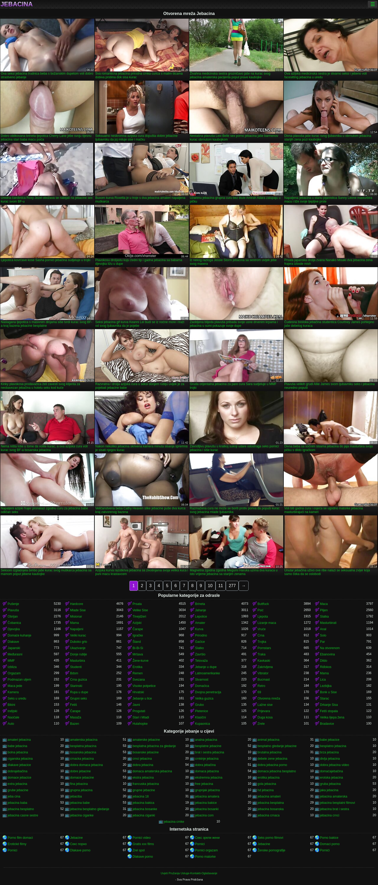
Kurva (199, 629)
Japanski (14, 648)
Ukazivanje (78, 648)
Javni (136, 705)
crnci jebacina (142, 758)
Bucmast (264, 679)
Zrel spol (139, 850)
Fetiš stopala (329, 711)
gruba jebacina (330, 784)
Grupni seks (78, 698)
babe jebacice (329, 740)
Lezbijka (326, 686)
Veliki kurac (78, 635)
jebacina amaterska (333, 796)
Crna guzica (78, 679)
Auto (11, 724)
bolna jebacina (18, 752)
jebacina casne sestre (23, 815)
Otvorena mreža (269, 698)
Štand (137, 642)
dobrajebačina (17, 771)
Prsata (137, 604)
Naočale (13, 717)
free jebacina (204, 784)
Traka (261, 654)
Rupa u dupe (79, 692)
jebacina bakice (206, 803)
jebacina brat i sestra (334, 809)
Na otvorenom (330, 648)
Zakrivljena (265, 667)
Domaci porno (330, 844)
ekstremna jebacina (208, 777)
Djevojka (14, 629)
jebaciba (76, 796)
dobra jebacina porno (272, 765)
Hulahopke (140, 724)
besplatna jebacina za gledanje (154, 746)
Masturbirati (328, 623)
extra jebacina (17, 784)
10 (210, 585)
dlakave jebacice (19, 765)
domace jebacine (82, 777)
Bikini (11, 705)
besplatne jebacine (208, 746)
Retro (261, 686)
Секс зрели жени (207, 838)
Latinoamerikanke (207, 673)
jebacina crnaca (269, 815)
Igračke (138, 635)
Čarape (138, 629)
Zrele (261, 724)
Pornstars (264, 648)
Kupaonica (202, 724)
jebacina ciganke (81, 815)
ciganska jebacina (20, 758)
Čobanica (14, 623)
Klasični (200, 717)
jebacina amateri (269, 796)
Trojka (262, 642)
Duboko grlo (78, 642)
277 (232, 585)
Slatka (324, 616)
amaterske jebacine (146, 740)
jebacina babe (80, 803)
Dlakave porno (80, 850)
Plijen (324, 610)
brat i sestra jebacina (209, 752)
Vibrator (263, 673)
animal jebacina (268, 740)
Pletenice (201, 711)
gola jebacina (267, 784)
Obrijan (13, 616)
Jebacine (76, 838)
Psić (261, 610)
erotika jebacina (269, 777)
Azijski (137, 623)
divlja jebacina (330, 758)
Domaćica (202, 686)
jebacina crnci (329, 815)
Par (322, 642)
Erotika (137, 667)
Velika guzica (204, 698)
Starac (324, 698)
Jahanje (200, 610)
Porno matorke (205, 856)
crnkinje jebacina (206, 758)
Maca (324, 604)
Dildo (323, 661)
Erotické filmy (17, 844)
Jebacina (17, 4)
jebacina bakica (143, 803)
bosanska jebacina (83, 752)
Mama (74, 623)
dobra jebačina (205, 765)
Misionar (76, 616)
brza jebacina (329, 752)
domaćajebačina (331, 771)
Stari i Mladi (141, 717)
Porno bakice (329, 838)
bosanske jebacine (146, 752)
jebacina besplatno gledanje (89, 809)
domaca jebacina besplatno (277, 771)
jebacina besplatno (21, 809)
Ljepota (263, 616)
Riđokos (325, 667)
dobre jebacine (80, 771)
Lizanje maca (267, 623)
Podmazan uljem (19, 679)
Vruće (262, 629)
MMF (11, 661)
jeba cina (14, 796)
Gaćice (200, 642)
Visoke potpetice (144, 686)
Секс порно (78, 844)
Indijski (12, 711)
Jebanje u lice (142, 698)
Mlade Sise (78, 610)
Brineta (200, 604)
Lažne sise (265, 705)
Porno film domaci (20, 838)
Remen (138, 673)
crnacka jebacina (82, 758)
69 (259, 692)
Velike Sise (140, 610)
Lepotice (201, 616)
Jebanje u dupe (206, 667)
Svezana (139, 679)
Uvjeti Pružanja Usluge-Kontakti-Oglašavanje (189, 873)
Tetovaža (201, 661)
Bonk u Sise (328, 692)
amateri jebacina (19, 740)
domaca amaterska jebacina (152, 771)
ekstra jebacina (143, 777)
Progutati (139, 711)
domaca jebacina (207, 771)
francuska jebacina (146, 784)
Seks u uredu (17, 698)
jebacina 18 (141, 796)
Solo (323, 635)
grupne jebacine (144, 790)
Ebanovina (327, 654)
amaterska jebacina (83, 740)
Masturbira (77, 661)
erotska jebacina (331, 777)
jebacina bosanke (145, 809)
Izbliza (12, 667)
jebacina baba (17, 803)
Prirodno (201, 635)
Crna (261, 635)
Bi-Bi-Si (138, 648)
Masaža (75, 717)
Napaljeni (76, 629)
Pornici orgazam (206, 850)
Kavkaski (264, 661)
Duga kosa (265, 717)
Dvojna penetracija (208, 692)
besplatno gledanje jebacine (277, 746)
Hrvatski (138, 692)
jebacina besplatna (271, 803)
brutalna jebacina (269, 752)
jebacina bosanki (206, 809)
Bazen (74, 724)
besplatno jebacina (333, 746)
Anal (323, 629)
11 (220, 585)
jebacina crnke (174, 822)
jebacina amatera (207, 796)
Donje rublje (78, 654)
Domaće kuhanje (19, 635)
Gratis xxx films (143, 844)
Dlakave (13, 642)
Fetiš (73, 705)
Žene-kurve (141, 661)
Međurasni (15, 654)
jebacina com (204, 815)
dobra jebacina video (334, 765)
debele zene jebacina (272, 758)
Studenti (76, 667)
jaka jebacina (329, 790)
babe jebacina (17, 746)
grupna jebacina (81, 790)
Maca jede (15, 686)
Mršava (138, 654)
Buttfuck (263, 604)
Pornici (200, 844)
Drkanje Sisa (329, 705)
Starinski (76, 686)
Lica (323, 679)
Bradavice (327, 724)
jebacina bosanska (271, 809)
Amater (200, 623)
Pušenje (13, 604)
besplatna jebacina (83, 746)
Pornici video (142, 838)
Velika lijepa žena (332, 717)
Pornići (325, 850)
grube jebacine (18, 790)
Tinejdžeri (139, 616)
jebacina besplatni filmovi (337, 803)
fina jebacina (79, 784)
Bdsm (74, 673)
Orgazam (14, 673)
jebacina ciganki (144, 815)
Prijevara (264, 711)
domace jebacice (19, 777)
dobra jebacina (143, 765)
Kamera (13, 692)
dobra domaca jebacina (86, 765)
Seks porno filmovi (270, 838)
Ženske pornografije (271, 850)
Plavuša (13, 610)
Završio (200, 654)
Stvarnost (201, 679)
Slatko (199, 648)
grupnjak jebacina (207, 790)
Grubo (199, 705)
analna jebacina (206, 740)
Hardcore (76, 604)
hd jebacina (266, 790)
